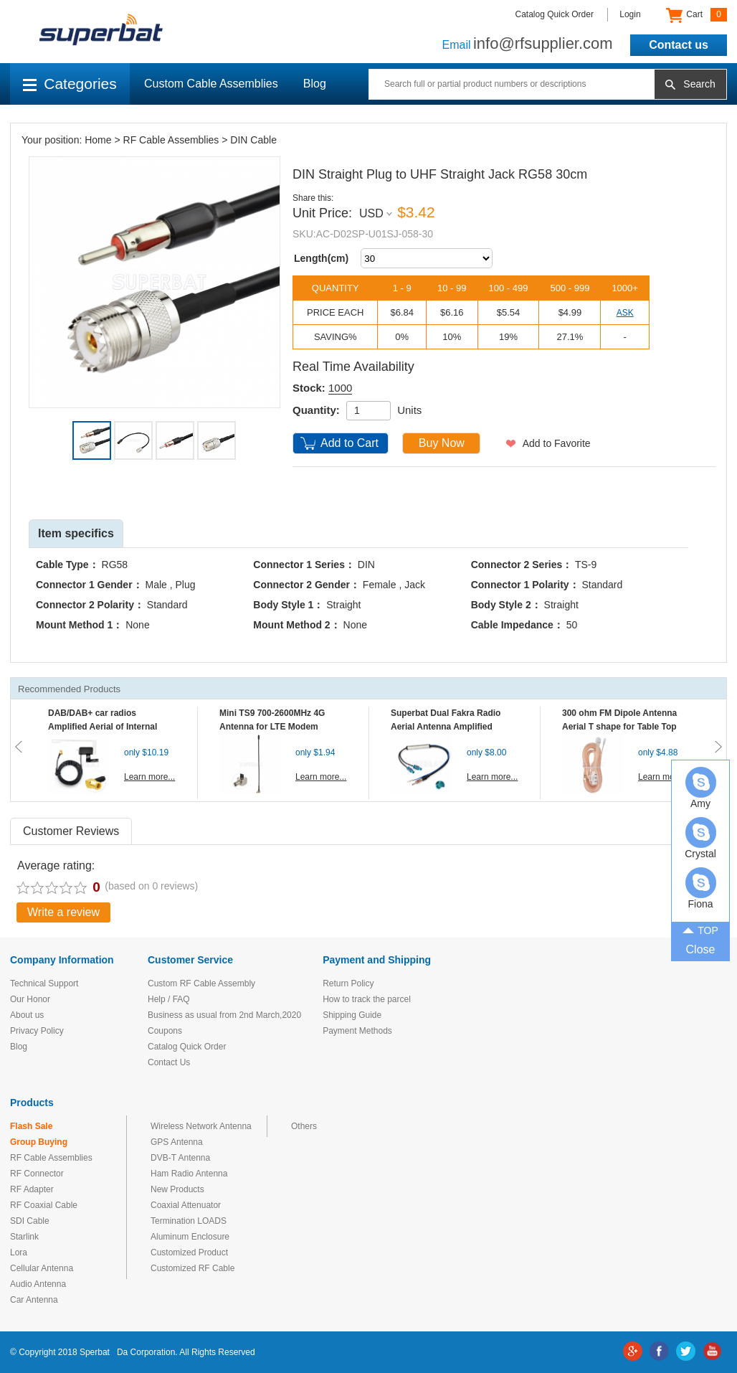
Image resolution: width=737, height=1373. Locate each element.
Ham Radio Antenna (189, 1174)
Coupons (165, 1031)
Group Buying (38, 1142)
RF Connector (37, 1174)
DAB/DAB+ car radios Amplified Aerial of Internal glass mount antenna (102, 726)
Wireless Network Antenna (201, 1126)
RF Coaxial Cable (43, 1205)
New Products (177, 1189)
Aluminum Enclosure (190, 1237)
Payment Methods (357, 1031)
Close (700, 949)
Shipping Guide (352, 1015)
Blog (314, 83)
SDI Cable (29, 1221)
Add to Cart (349, 443)
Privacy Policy (37, 1031)
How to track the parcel (367, 999)
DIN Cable (253, 140)
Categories (70, 83)
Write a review (63, 912)
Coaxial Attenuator (186, 1205)
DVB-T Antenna (180, 1158)
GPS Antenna (177, 1142)
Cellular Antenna (41, 1268)
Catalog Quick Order (554, 14)
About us (27, 1015)
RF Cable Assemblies (171, 140)
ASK (625, 313)
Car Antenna (34, 1300)
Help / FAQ (169, 999)
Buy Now (442, 443)
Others (304, 1126)
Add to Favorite (557, 443)
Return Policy (348, 983)
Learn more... (149, 777)
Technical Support (44, 983)
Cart (696, 15)
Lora (18, 1252)
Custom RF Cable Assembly (201, 983)
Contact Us (169, 1062)
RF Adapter (32, 1189)
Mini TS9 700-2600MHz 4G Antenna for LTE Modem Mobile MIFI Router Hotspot (275, 726)
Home (98, 140)
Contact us (678, 45)
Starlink (24, 1237)
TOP (700, 929)
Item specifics (76, 533)
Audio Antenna (38, 1284)
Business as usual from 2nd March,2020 (224, 1015)
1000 (340, 388)
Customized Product (189, 1252)
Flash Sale (31, 1126)
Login (629, 14)
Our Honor (30, 999)
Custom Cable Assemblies (211, 83)
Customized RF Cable (192, 1268)
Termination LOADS (189, 1221)
